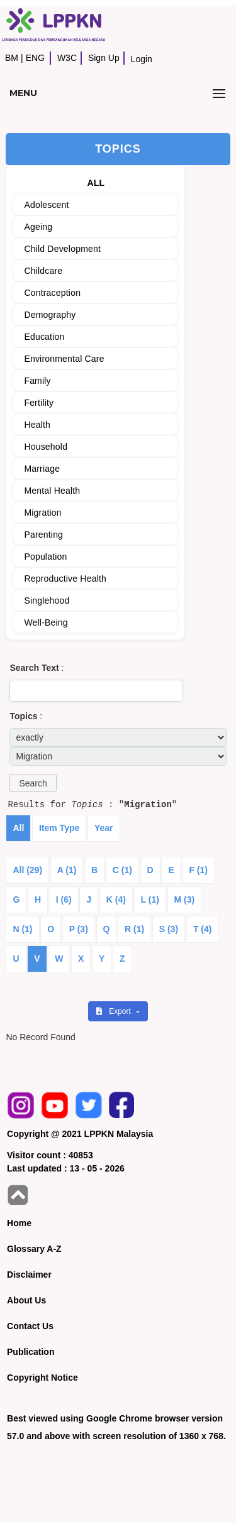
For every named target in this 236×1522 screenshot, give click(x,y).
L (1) (150, 899)
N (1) (22, 929)
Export (114, 1011)
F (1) (198, 870)
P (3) (78, 929)
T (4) (202, 929)
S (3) (168, 929)
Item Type (59, 828)
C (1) (122, 870)
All (18, 828)
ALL (95, 183)
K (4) (116, 899)
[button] (32, 783)
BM (11, 58)
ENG (35, 58)
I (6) (64, 899)
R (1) (134, 929)
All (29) (27, 870)
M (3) (184, 899)
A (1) (67, 870)
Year (103, 828)
